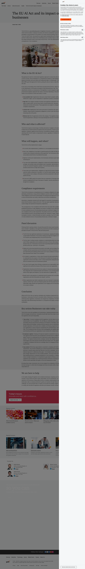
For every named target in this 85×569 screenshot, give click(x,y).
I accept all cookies (66, 19)
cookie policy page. (65, 15)
